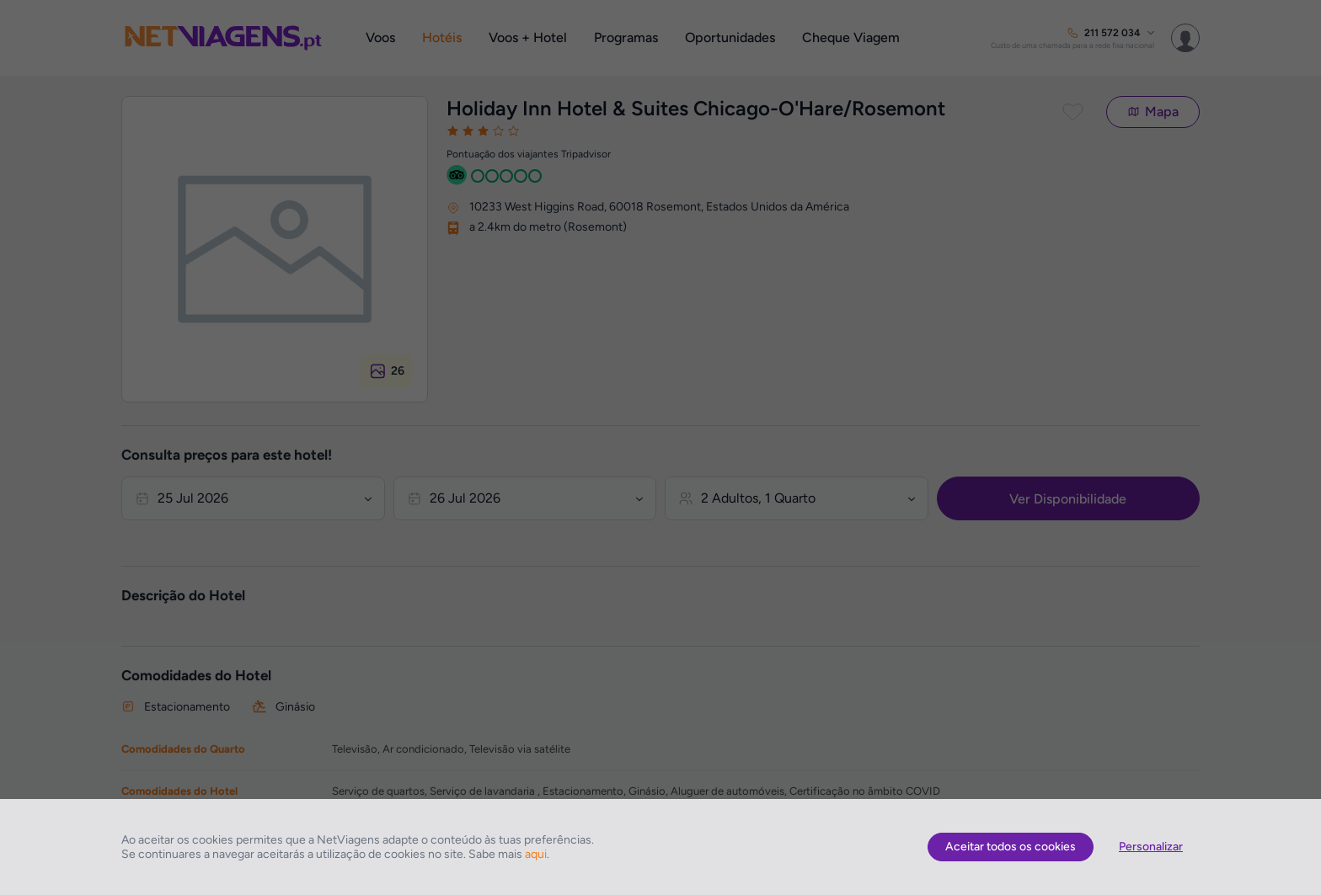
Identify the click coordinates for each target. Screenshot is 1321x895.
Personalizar (1151, 846)
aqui (536, 854)
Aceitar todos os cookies (1010, 846)
